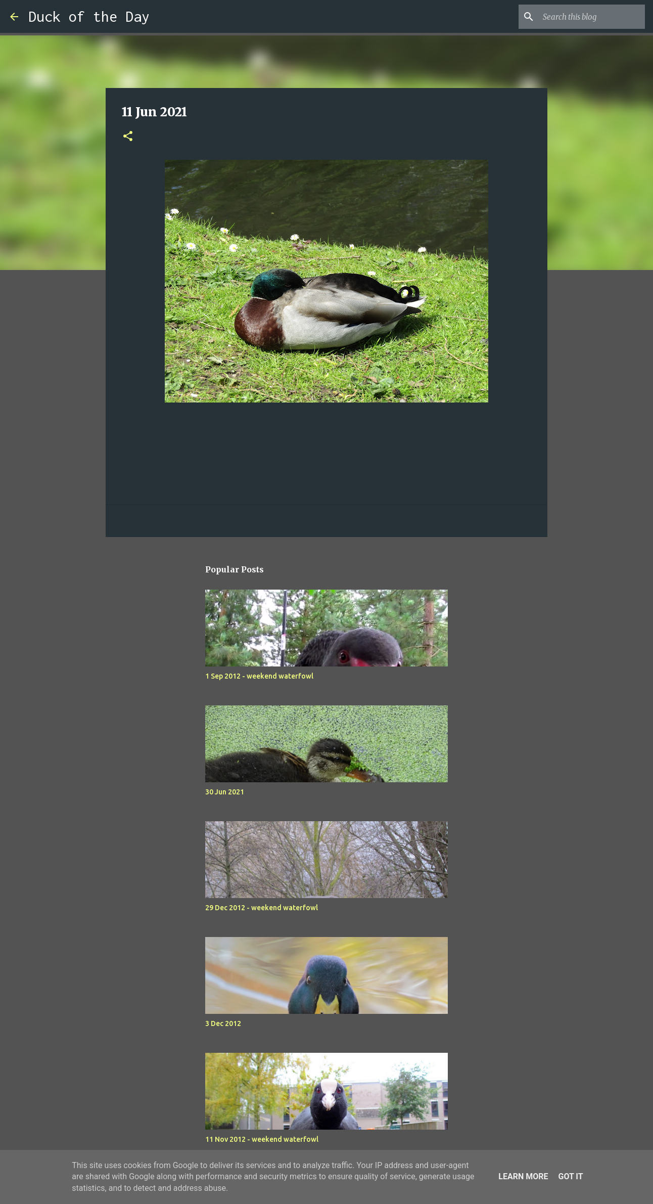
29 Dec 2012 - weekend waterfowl (261, 908)
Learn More (523, 1176)
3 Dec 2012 (223, 1023)
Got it (570, 1176)
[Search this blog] (592, 17)
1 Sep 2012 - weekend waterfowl (259, 676)
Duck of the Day (89, 16)
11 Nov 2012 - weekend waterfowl (261, 1139)
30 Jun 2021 (224, 792)
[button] (128, 137)
